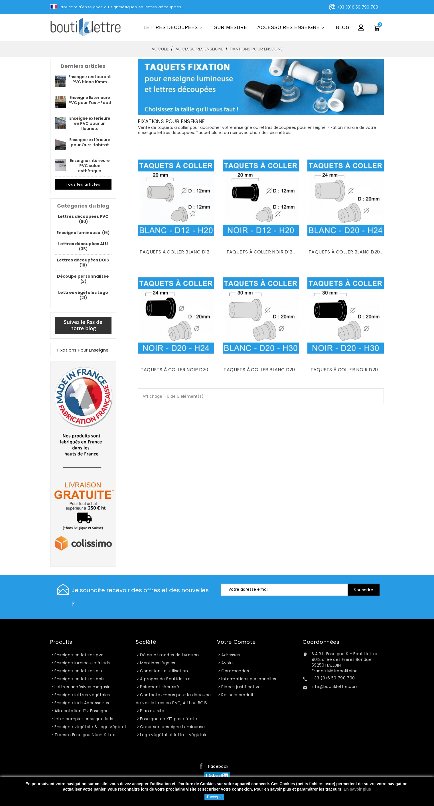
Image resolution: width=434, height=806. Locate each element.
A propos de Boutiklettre (165, 679)
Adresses (230, 655)
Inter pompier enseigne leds (83, 719)
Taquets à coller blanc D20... (346, 252)
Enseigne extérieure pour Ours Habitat (89, 142)
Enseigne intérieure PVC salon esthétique (90, 166)
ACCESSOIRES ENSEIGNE (291, 28)
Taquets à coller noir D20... (176, 369)
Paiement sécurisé (159, 687)
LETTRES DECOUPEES (174, 28)
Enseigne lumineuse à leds (82, 663)
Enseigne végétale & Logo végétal (90, 727)
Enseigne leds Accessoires (81, 703)
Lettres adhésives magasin (82, 687)
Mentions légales (157, 663)
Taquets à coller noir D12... (260, 252)
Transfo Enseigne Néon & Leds (85, 735)
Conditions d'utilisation (164, 671)
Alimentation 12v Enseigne (81, 711)
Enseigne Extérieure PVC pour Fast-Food (89, 100)
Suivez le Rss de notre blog (83, 325)
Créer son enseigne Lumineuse (172, 727)
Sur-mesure (230, 27)
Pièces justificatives (242, 687)
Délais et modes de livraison (169, 655)
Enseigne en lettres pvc (79, 655)
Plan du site (152, 711)
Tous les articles (83, 184)
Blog (343, 27)
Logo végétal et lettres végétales (175, 735)
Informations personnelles (248, 679)
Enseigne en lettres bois (79, 679)
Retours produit (237, 695)
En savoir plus (357, 789)
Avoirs (227, 663)
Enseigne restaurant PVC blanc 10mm (89, 79)
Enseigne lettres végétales (82, 695)
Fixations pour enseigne (83, 350)
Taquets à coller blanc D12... (175, 252)
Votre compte (236, 641)
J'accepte (214, 797)
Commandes (235, 671)
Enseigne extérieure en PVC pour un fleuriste (89, 123)
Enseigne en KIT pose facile (168, 719)
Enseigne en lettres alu (78, 671)
